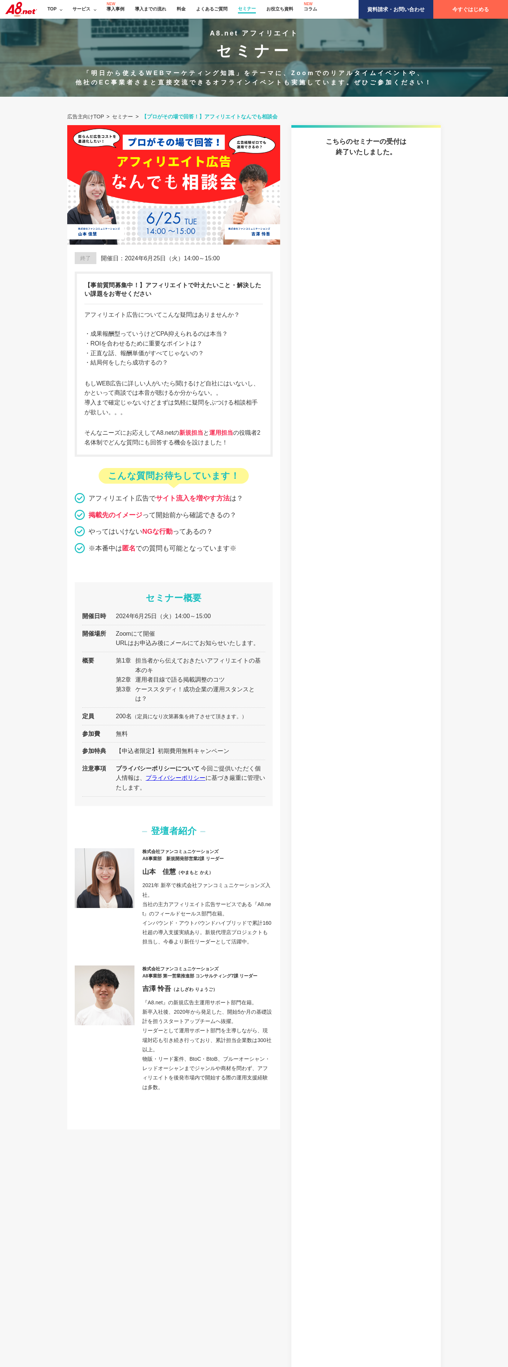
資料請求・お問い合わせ (396, 9)
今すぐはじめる (470, 9)
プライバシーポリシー (175, 778)
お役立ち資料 (279, 9)
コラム (310, 9)
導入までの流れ (150, 9)
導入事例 (115, 9)
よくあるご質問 (211, 9)
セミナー (247, 8)
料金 (181, 9)
